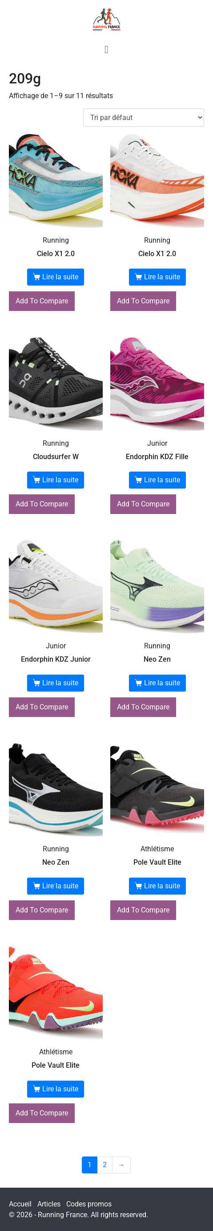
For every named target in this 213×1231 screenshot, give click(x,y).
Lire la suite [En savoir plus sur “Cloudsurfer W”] (60, 480)
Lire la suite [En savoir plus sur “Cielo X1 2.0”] (60, 277)
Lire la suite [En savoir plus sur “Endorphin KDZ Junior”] (60, 683)
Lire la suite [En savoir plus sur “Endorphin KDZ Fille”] (162, 480)
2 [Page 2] (105, 1165)
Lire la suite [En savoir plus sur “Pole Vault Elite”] (162, 886)
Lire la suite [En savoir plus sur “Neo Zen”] (162, 683)
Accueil (20, 1204)
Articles (48, 1204)
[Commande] (143, 117)
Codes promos (89, 1204)
